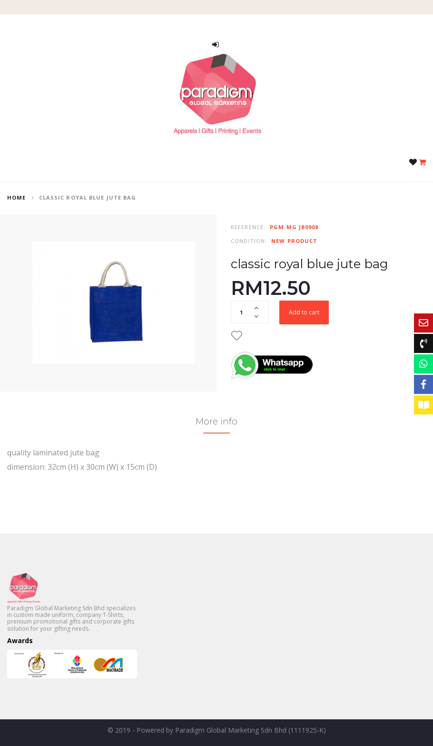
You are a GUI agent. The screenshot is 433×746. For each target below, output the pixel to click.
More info (216, 421)
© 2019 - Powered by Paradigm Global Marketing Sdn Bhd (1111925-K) (217, 730)
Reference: (248, 227)
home (16, 197)
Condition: (249, 240)
